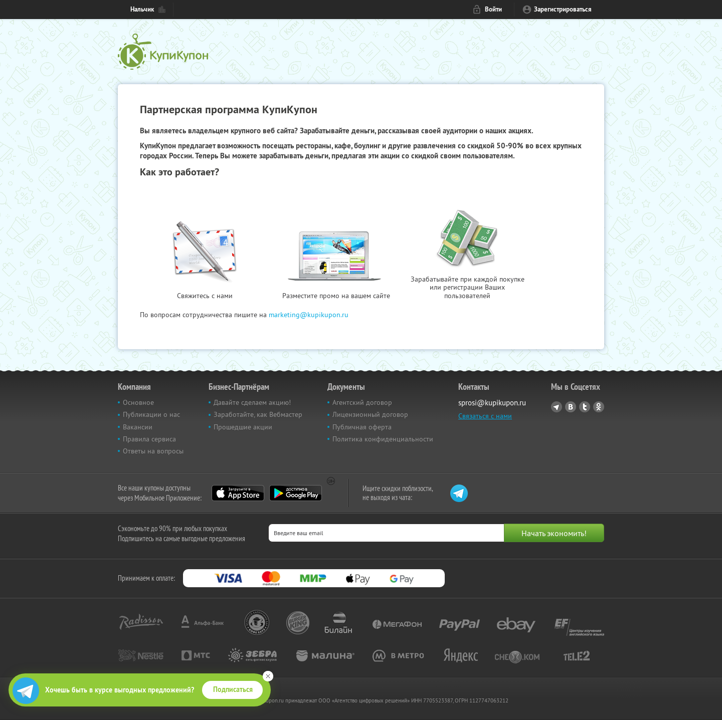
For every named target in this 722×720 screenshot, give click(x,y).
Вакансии (137, 426)
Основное (138, 402)
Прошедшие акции (243, 426)
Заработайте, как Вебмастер (258, 414)
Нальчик (142, 9)
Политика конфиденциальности (382, 438)
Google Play (295, 493)
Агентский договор (362, 402)
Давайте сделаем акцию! (252, 402)
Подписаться (233, 689)
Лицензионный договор (370, 414)
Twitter (584, 406)
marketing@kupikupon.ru (308, 314)
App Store (238, 493)
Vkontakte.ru (570, 406)
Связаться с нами (485, 415)
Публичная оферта (362, 426)
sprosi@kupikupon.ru (492, 402)
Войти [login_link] (493, 9)
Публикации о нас (151, 414)
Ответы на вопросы (153, 450)
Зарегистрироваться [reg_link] (563, 9)
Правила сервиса (149, 438)
